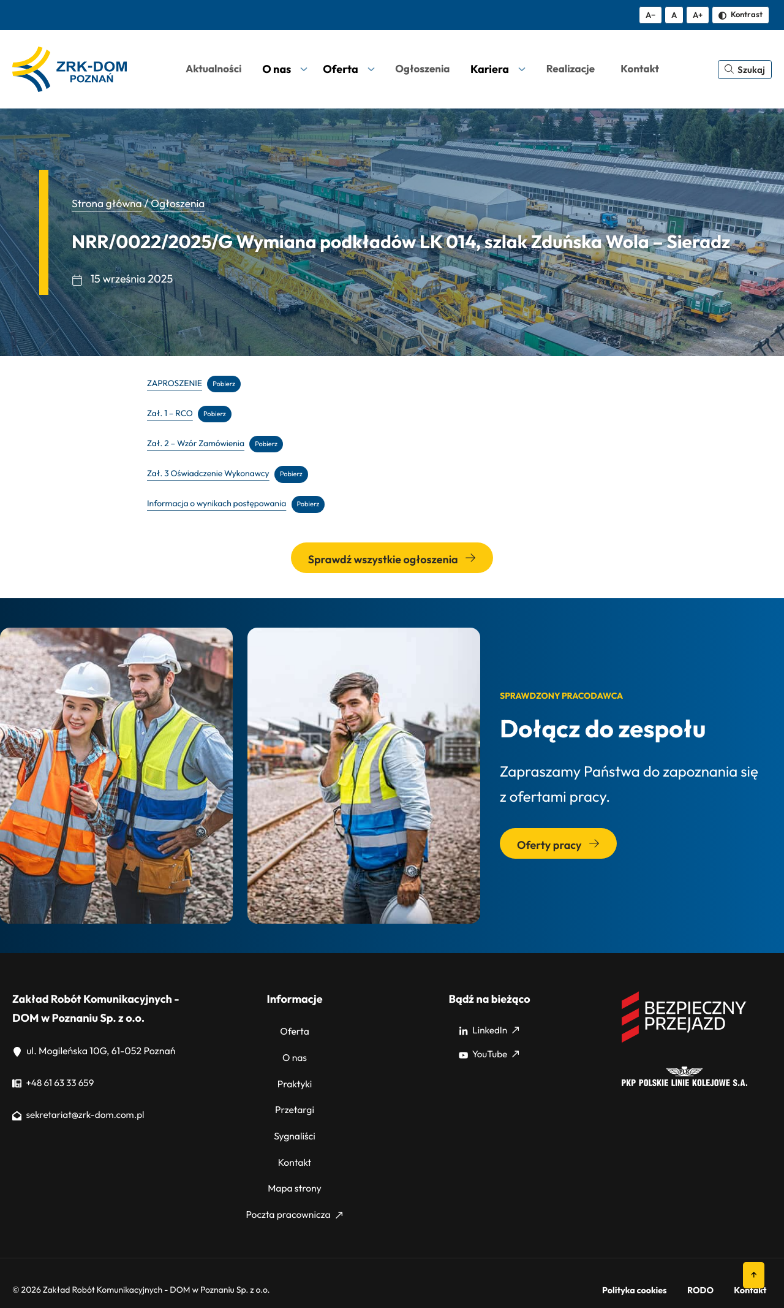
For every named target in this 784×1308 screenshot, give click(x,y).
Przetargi (294, 1103)
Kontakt (294, 1151)
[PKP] (684, 1084)
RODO (717, 1271)
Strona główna (108, 203)
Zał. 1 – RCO (171, 413)
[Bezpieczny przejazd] (684, 1042)
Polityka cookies (663, 1271)
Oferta (295, 1031)
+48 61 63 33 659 (54, 1084)
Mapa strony (294, 1175)
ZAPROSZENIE (176, 383)
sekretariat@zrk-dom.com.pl (81, 1115)
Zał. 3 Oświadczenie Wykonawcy (210, 473)
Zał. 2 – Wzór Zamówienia (197, 443)
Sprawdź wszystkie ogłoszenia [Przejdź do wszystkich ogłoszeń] (392, 560)
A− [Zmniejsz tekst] (650, 15)
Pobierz (226, 383)
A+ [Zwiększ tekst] (698, 15)
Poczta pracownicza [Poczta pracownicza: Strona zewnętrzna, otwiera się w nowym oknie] (294, 1199)
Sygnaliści (294, 1127)
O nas (294, 1055)
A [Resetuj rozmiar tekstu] (674, 15)
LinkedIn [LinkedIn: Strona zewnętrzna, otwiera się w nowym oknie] (489, 1031)
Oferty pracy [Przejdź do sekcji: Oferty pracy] (558, 845)
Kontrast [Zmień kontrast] (740, 14)
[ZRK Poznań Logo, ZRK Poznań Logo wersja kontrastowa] (69, 69)
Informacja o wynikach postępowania (219, 504)
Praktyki (294, 1079)
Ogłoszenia (182, 203)
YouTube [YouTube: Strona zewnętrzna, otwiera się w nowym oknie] (489, 1055)
